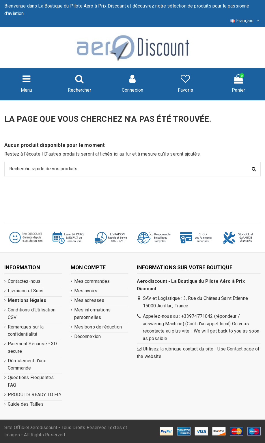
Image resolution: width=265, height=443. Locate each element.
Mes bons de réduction (98, 327)
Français (245, 20)
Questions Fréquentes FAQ (31, 381)
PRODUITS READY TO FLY (34, 394)
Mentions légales (27, 300)
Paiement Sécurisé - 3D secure (32, 347)
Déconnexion (87, 336)
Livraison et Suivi (25, 291)
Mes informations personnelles (92, 313)
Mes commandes (92, 281)
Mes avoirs (86, 291)
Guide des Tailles (26, 404)
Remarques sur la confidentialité (26, 330)
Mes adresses (89, 300)
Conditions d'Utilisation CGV (31, 313)
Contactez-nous (24, 281)
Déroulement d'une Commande (27, 364)
